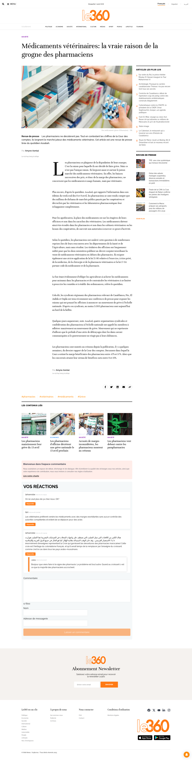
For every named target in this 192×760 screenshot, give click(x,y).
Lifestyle (129, 27)
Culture (93, 27)
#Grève (82, 396)
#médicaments (65, 396)
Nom (26, 608)
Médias (102, 27)
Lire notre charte (31, 476)
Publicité (53, 718)
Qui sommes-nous (56, 715)
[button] (187, 755)
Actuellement (26, 27)
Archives (53, 721)
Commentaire (30, 578)
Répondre (30, 504)
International (81, 27)
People (119, 27)
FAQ (80, 715)
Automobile (25, 732)
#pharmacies (28, 396)
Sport (111, 27)
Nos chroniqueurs (28, 741)
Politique (48, 27)
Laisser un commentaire (77, 632)
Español (175, 4)
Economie (59, 27)
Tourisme (139, 27)
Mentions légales (113, 715)
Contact (81, 718)
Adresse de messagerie (35, 618)
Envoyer (109, 684)
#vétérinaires (46, 396)
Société (69, 27)
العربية (186, 4)
